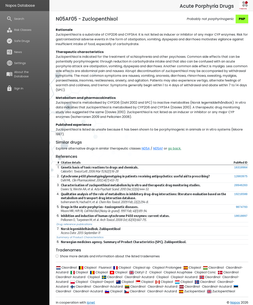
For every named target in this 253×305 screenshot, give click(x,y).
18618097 (240, 216)
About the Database (17, 74)
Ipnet (91, 302)
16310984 (240, 167)
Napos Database (20, 5)
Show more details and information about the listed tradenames (108, 256)
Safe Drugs (18, 41)
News (14, 52)
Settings (16, 63)
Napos (235, 302)
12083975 (240, 176)
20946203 (240, 185)
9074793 (241, 207)
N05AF (158, 148)
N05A (146, 148)
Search (15, 19)
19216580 (240, 194)
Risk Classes (18, 30)
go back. (174, 148)
